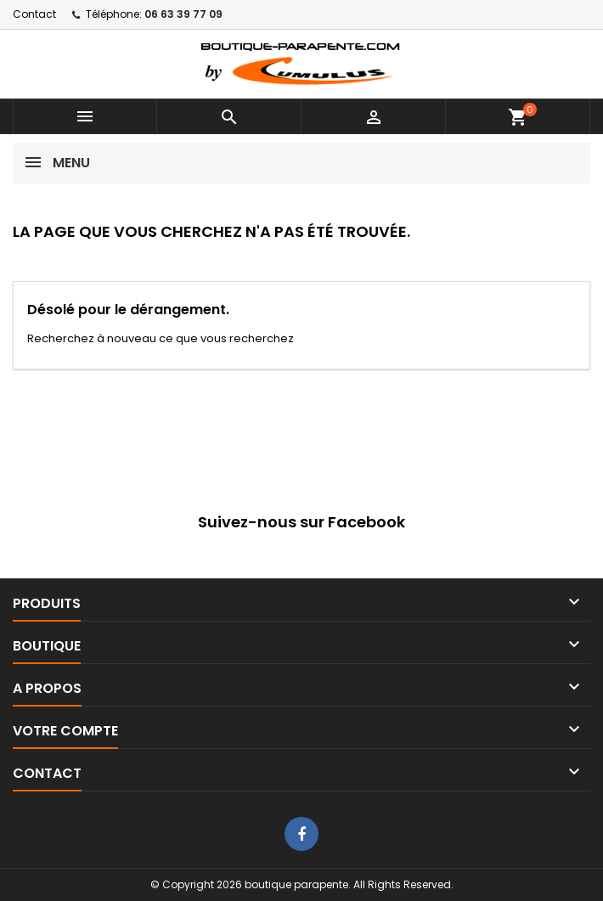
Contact (34, 14)
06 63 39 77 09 (183, 14)
